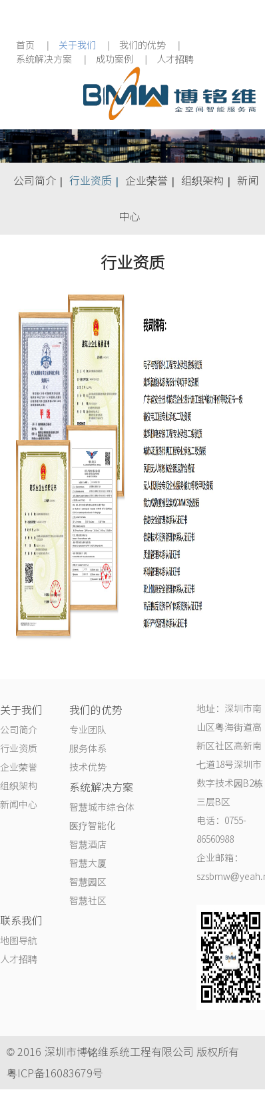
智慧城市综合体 (101, 807)
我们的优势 (142, 45)
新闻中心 (18, 804)
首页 (25, 45)
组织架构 (202, 180)
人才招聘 (175, 59)
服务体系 (88, 748)
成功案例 (114, 59)
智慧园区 (88, 882)
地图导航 (18, 940)
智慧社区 (88, 900)
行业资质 (90, 180)
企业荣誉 (146, 180)
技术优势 (88, 767)
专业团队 (88, 730)
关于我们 (77, 45)
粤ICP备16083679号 (55, 1073)
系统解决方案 (44, 59)
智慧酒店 (88, 844)
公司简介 (34, 180)
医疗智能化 (92, 826)
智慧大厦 (88, 863)
